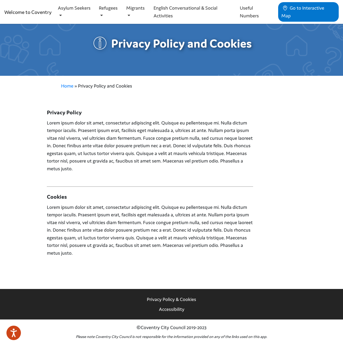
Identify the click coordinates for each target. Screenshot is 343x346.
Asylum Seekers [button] (74, 8)
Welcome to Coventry (27, 12)
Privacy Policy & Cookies (171, 299)
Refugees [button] (108, 8)
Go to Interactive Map (302, 12)
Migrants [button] (135, 8)
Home (67, 86)
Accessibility (171, 309)
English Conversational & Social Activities (185, 12)
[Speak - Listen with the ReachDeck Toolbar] (13, 333)
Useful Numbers (249, 12)
